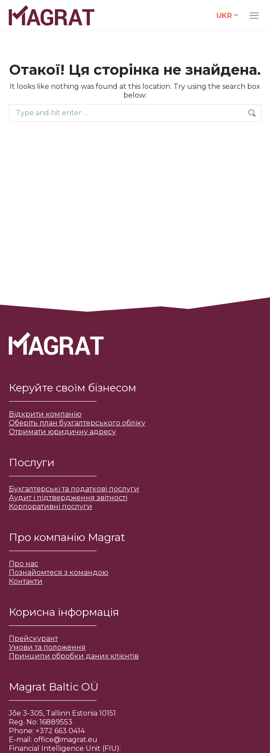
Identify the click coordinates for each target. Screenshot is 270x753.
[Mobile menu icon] (254, 15)
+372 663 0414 (60, 731)
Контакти (26, 581)
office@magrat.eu (65, 739)
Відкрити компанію (45, 414)
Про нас (23, 563)
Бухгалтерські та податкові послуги (74, 489)
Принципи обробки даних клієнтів (74, 656)
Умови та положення (47, 647)
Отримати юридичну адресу (62, 432)
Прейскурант (33, 638)
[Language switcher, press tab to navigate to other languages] (227, 15)
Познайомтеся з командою (58, 572)
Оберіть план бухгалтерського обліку (77, 423)
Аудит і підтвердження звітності (68, 497)
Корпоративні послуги (50, 506)
